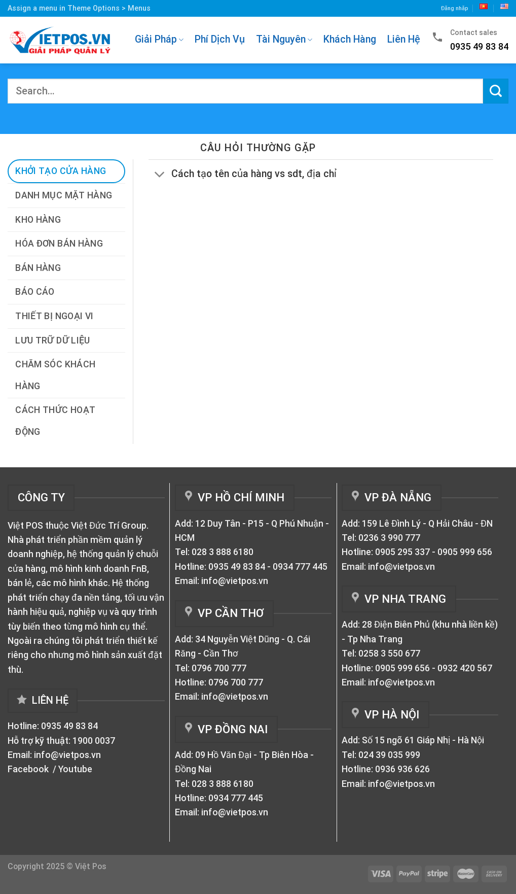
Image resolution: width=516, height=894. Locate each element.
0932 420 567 (464, 668)
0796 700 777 (219, 668)
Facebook (29, 769)
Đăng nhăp (454, 8)
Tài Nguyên (284, 39)
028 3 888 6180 (222, 552)
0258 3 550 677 (389, 653)
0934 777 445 (300, 567)
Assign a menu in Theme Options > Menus (79, 8)
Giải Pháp (159, 39)
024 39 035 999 (389, 755)
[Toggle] (160, 175)
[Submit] (495, 91)
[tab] (66, 171)
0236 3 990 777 (389, 538)
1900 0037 (93, 741)
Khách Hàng (349, 39)
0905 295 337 (402, 552)
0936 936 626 (402, 769)
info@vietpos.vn (67, 755)
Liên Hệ (403, 39)
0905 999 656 (464, 552)
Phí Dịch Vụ (220, 39)
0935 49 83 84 (69, 726)
